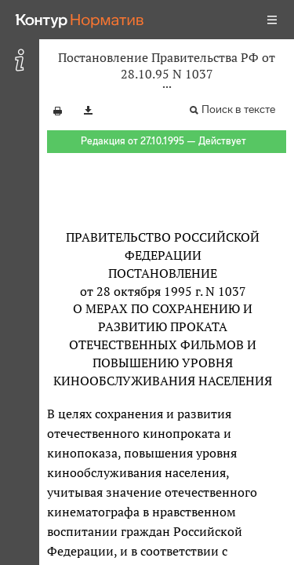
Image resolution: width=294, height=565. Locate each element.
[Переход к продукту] (80, 19)
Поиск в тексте (238, 109)
